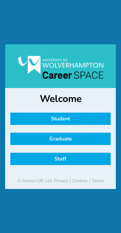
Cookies (80, 181)
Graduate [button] (60, 138)
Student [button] (60, 118)
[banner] (60, 67)
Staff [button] (60, 158)
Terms (98, 181)
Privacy (61, 181)
